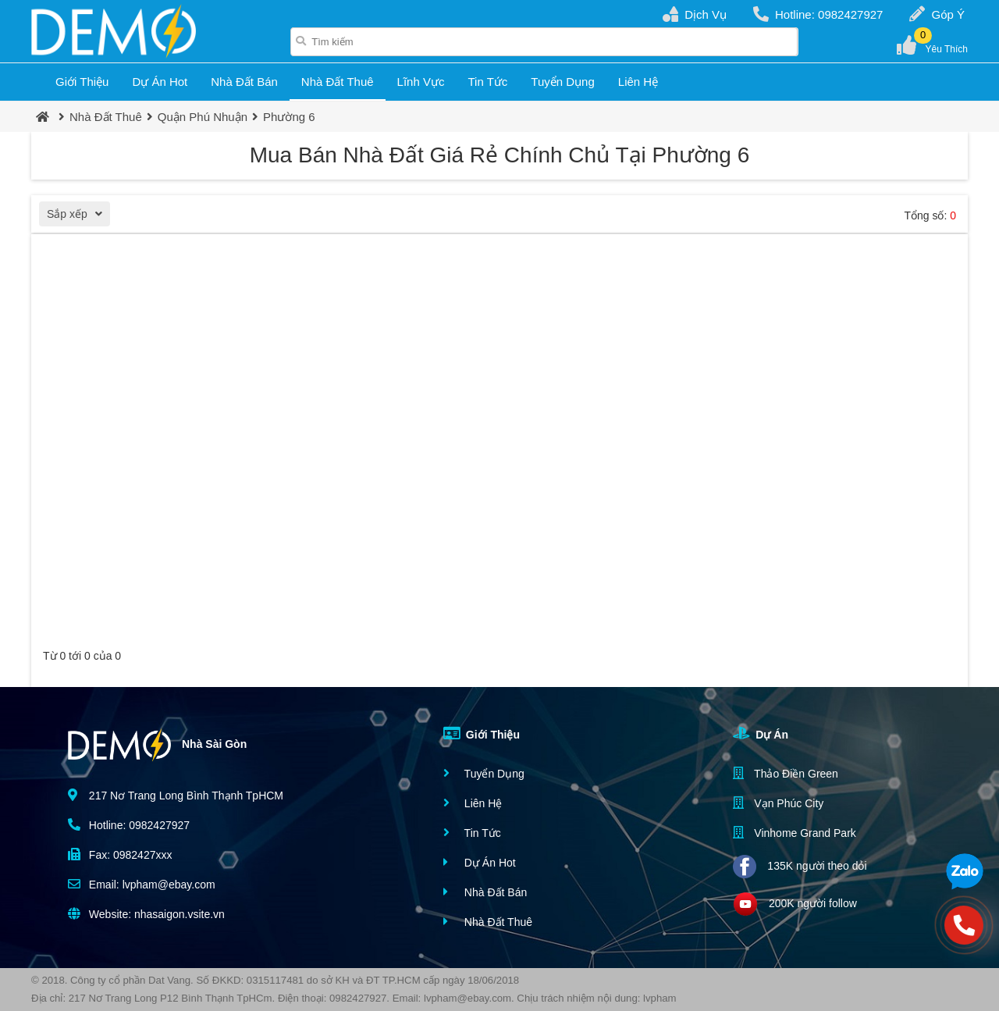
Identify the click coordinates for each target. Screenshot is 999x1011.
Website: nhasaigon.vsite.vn (146, 913)
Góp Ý (937, 14)
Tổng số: (930, 215)
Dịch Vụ (695, 14)
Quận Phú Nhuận (202, 116)
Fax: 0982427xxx (120, 854)
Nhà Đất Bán (244, 81)
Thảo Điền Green (785, 773)
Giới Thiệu (81, 81)
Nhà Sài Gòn (157, 744)
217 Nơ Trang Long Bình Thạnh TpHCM (175, 795)
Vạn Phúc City (778, 803)
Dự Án (760, 733)
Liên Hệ (638, 81)
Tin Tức (487, 81)
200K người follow (794, 904)
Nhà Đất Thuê (337, 81)
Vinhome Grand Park (794, 832)
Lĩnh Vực (421, 81)
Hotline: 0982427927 (818, 14)
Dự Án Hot (159, 81)
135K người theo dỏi (799, 866)
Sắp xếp (78, 216)
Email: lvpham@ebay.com (141, 884)
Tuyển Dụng (562, 81)
